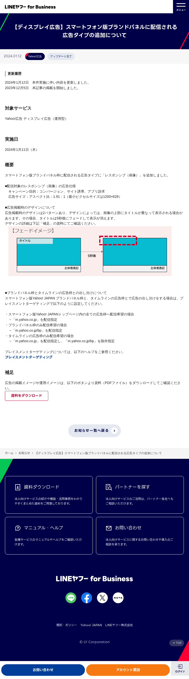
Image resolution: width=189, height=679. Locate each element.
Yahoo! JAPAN (91, 625)
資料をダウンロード (26, 395)
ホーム (9, 453)
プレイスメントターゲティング (28, 357)
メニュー (181, 6)
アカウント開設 (128, 670)
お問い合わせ (43, 670)
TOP (179, 643)
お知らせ (24, 453)
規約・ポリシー (66, 625)
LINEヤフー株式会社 (119, 625)
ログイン (180, 671)
